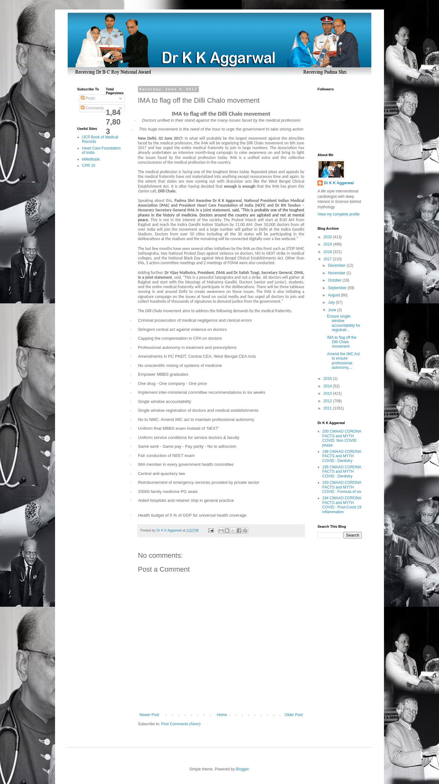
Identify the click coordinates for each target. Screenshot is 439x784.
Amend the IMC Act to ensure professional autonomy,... (343, 361)
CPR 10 (88, 165)
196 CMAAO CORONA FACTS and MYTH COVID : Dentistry (341, 456)
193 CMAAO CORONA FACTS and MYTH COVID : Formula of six (341, 487)
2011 (328, 408)
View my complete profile (339, 214)
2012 (328, 401)
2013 (328, 393)
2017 (328, 259)
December (337, 265)
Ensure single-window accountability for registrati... (343, 323)
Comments (92, 108)
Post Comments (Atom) (181, 724)
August (334, 295)
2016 (328, 378)
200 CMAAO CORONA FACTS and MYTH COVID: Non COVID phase (341, 438)
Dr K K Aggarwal (339, 183)
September (338, 288)
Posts (88, 98)
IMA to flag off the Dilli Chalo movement (341, 342)
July (332, 302)
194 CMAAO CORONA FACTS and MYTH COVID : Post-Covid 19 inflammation (341, 505)
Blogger (242, 769)
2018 (328, 252)
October (335, 280)
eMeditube (91, 159)
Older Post (294, 715)
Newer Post (149, 715)
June (332, 310)
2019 (328, 244)
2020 (328, 237)
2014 (328, 386)
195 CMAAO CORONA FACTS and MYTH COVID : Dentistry (341, 471)
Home (222, 715)
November (337, 273)
